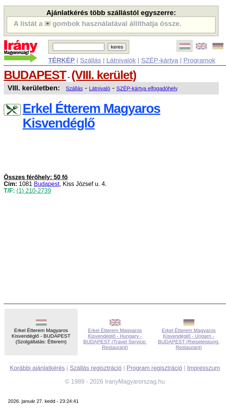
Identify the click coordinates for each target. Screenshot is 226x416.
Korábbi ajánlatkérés (37, 368)
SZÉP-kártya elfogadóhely (147, 88)
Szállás (90, 60)
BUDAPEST (35, 75)
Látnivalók (121, 60)
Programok (199, 60)
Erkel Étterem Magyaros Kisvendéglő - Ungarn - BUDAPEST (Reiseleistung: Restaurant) (188, 339)
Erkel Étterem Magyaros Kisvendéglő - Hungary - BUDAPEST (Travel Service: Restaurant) (115, 339)
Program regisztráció (154, 368)
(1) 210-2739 (34, 190)
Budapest (47, 184)
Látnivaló (99, 88)
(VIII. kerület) (104, 75)
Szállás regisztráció (96, 368)
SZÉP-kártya (159, 60)
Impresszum (203, 368)
